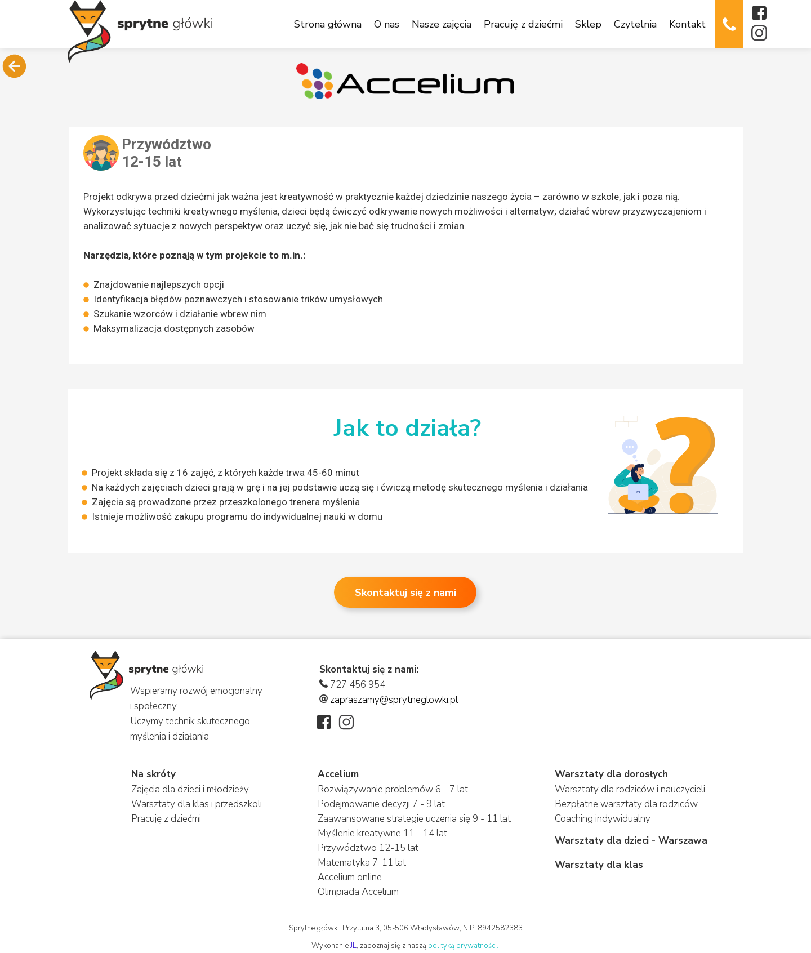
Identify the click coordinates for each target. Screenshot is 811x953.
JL (353, 946)
